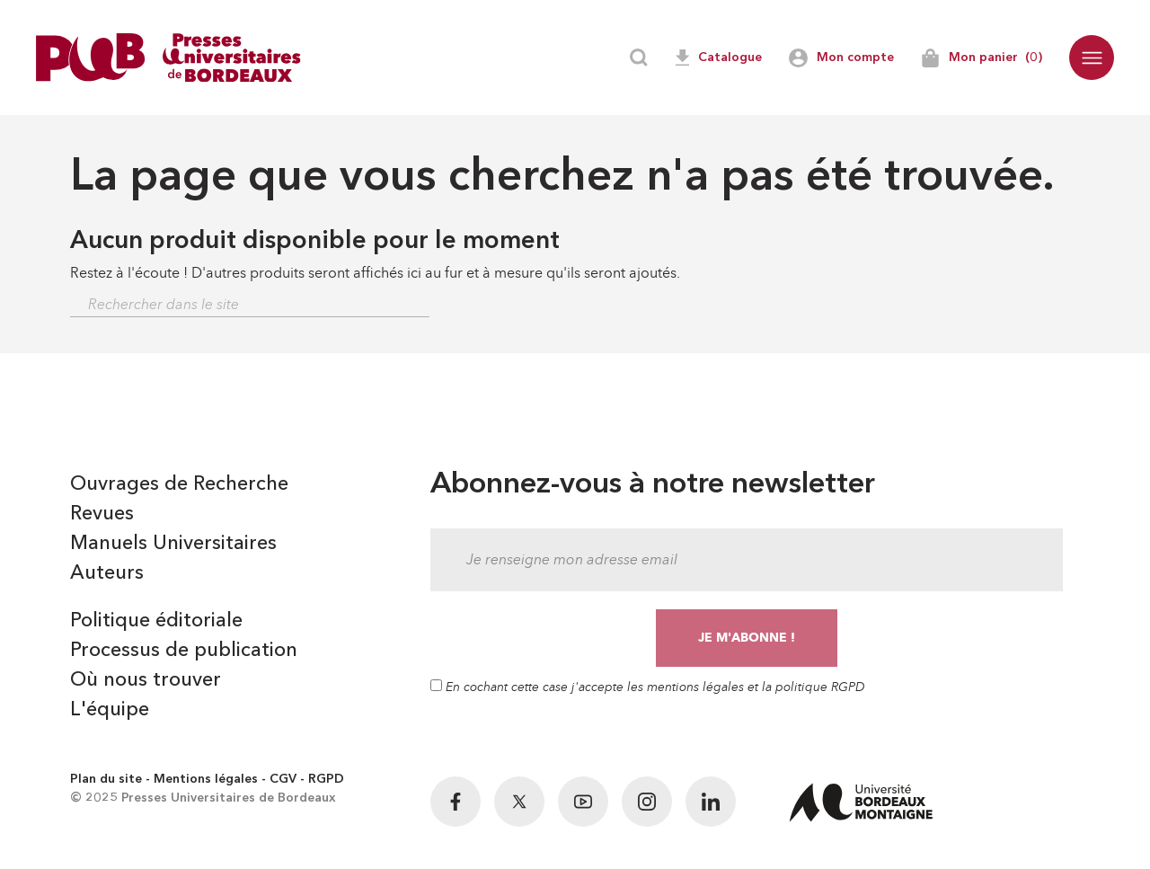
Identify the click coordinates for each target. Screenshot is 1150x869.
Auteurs (107, 573)
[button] (1091, 57)
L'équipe (109, 710)
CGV (283, 779)
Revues (102, 514)
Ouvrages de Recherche (179, 484)
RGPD (326, 779)
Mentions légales (206, 779)
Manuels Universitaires (173, 544)
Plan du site (106, 779)
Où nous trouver (145, 680)
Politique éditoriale (156, 621)
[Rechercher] (249, 305)
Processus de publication (183, 651)
